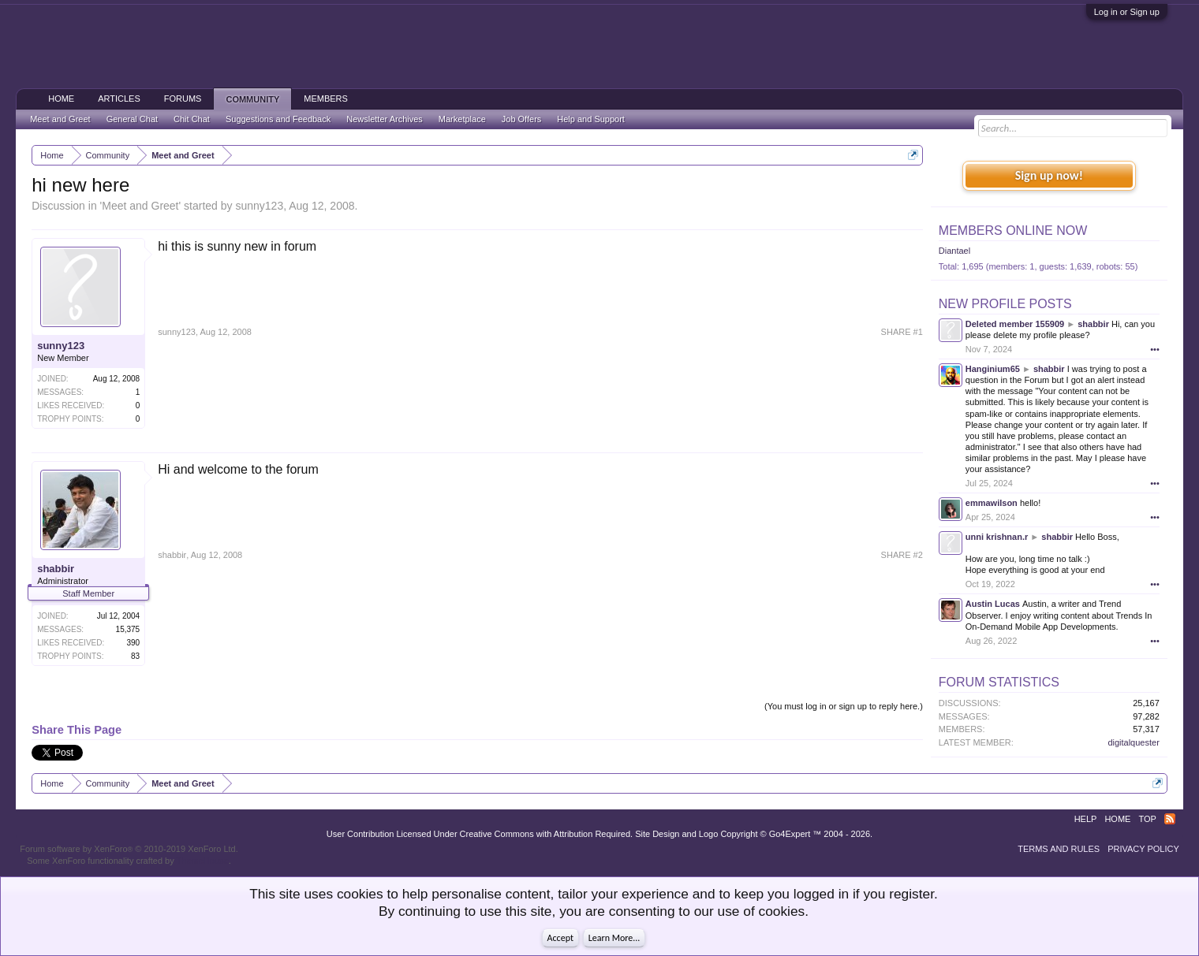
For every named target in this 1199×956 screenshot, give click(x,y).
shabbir (55, 569)
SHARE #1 (902, 332)
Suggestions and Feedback (278, 119)
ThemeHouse (203, 860)
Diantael (954, 250)
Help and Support (591, 119)
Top (1147, 819)
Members (326, 98)
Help (1085, 819)
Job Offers (522, 119)
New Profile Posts (1005, 304)
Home (61, 98)
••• (1155, 349)
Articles (119, 98)
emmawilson (992, 503)
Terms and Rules (1059, 849)
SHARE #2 (902, 555)
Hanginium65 (993, 369)
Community (252, 99)
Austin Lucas (993, 603)
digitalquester (1133, 742)
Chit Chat (192, 119)
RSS (1169, 818)
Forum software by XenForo (129, 849)
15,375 (128, 629)
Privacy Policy (1143, 849)
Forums (183, 98)
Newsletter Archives (384, 119)
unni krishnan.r (997, 536)
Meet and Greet (140, 205)
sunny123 (259, 205)
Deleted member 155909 (1015, 324)
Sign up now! (1049, 175)
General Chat (132, 119)
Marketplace (462, 119)
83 (135, 656)
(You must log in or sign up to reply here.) (843, 706)
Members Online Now (1013, 230)
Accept (560, 937)
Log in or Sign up (1127, 12)
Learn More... (614, 937)
